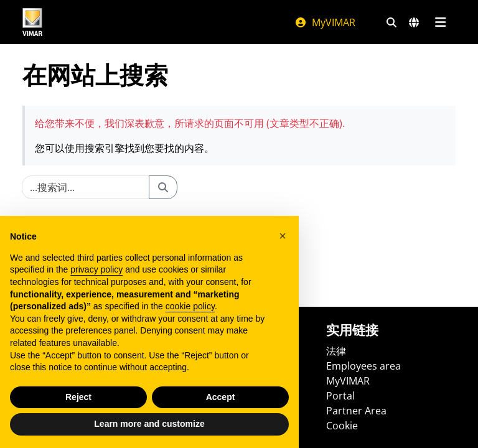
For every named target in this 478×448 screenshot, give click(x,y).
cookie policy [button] (190, 306)
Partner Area (356, 411)
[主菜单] (440, 22)
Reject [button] (78, 397)
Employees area (363, 366)
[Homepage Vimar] (32, 22)
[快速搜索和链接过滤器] (391, 22)
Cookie (342, 425)
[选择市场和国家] (414, 22)
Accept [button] (220, 397)
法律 (336, 351)
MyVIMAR (324, 22)
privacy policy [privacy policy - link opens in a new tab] (96, 269)
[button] (283, 236)
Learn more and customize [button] (149, 424)
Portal (340, 396)
